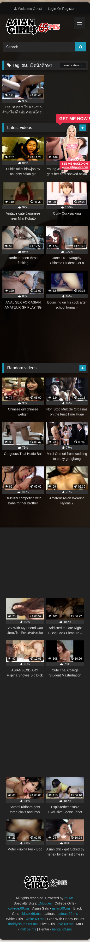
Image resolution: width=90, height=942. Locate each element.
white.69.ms (35, 919)
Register (68, 9)
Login (52, 9)
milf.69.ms (28, 929)
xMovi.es (45, 903)
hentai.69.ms (62, 929)
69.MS (69, 898)
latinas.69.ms (68, 914)
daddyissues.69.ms (22, 924)
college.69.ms (19, 908)
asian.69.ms (61, 908)
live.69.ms (65, 924)
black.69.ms (31, 914)
